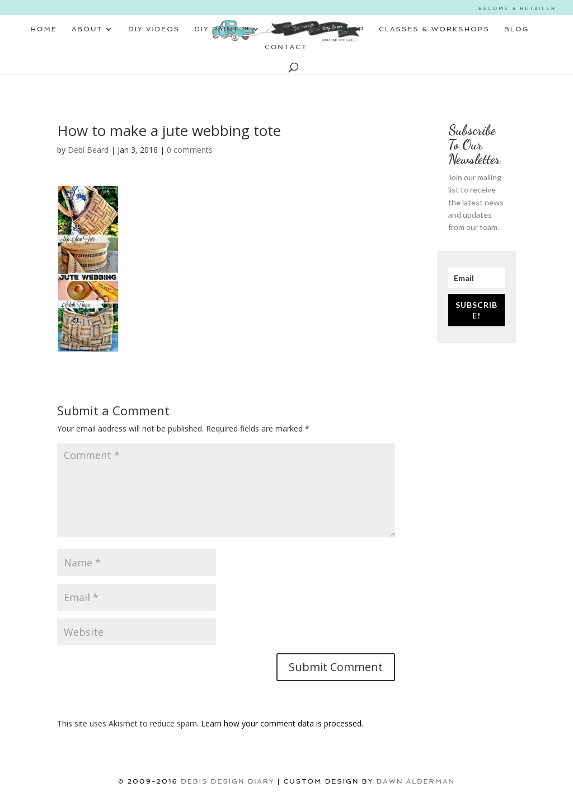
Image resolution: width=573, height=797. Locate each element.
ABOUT (87, 29)
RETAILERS (300, 29)
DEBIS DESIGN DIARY (227, 781)
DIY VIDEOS (154, 29)
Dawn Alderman (416, 781)
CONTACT (286, 47)
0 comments (190, 149)
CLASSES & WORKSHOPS (434, 29)
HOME (43, 29)
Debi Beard (88, 149)
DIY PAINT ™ (222, 29)
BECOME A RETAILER (517, 8)
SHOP (351, 29)
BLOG (516, 29)
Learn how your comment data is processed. (282, 723)
